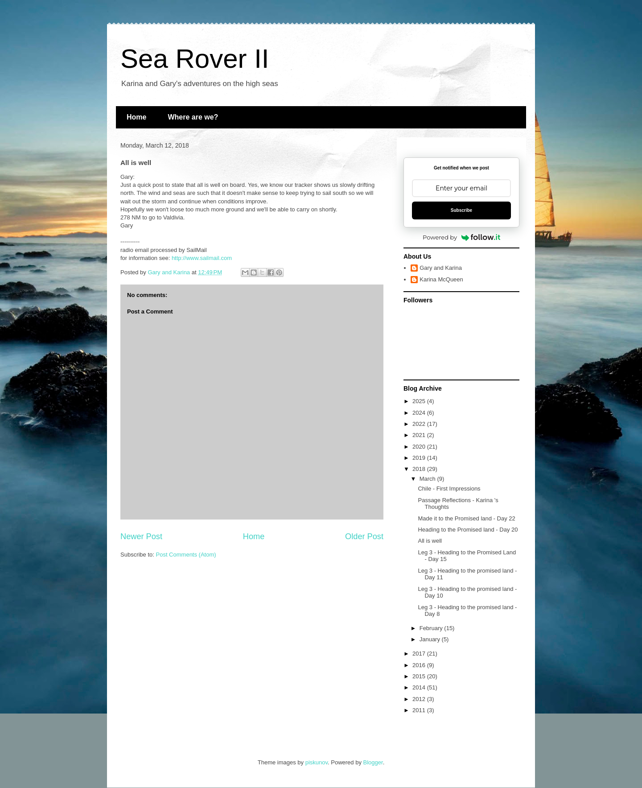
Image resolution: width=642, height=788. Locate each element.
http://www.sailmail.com (202, 258)
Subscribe (461, 210)
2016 (419, 665)
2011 (419, 710)
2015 (419, 676)
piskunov (316, 762)
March (428, 478)
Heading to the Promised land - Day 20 (468, 529)
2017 (419, 653)
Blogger (373, 762)
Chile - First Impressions (449, 488)
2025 (419, 401)
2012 (419, 699)
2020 (419, 446)
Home (136, 117)
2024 (419, 412)
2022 (419, 424)
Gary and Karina (441, 267)
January (431, 639)
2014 (419, 687)
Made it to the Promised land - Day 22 (466, 518)
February (432, 628)
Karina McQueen (441, 279)
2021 (419, 435)
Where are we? (193, 117)
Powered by (461, 237)
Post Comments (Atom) (186, 554)
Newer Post (141, 536)
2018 (419, 469)
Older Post (364, 536)
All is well (429, 540)
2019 (419, 457)
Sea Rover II (194, 59)
